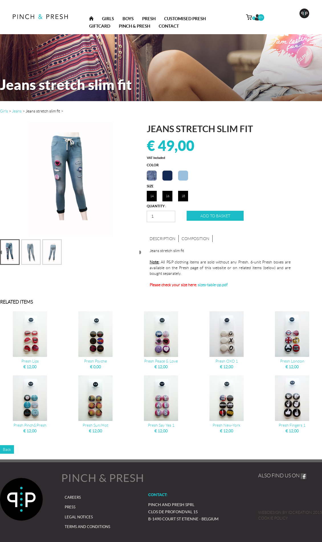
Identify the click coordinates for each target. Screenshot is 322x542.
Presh (149, 18)
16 (167, 196)
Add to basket (215, 216)
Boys (128, 18)
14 (152, 196)
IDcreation (285, 512)
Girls (108, 18)
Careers (73, 497)
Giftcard (99, 26)
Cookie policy (273, 518)
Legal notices (79, 517)
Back (7, 449)
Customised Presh (185, 18)
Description (163, 238)
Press (70, 507)
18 (183, 196)
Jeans (17, 111)
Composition (195, 238)
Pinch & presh (134, 26)
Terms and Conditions (87, 527)
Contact (169, 26)
